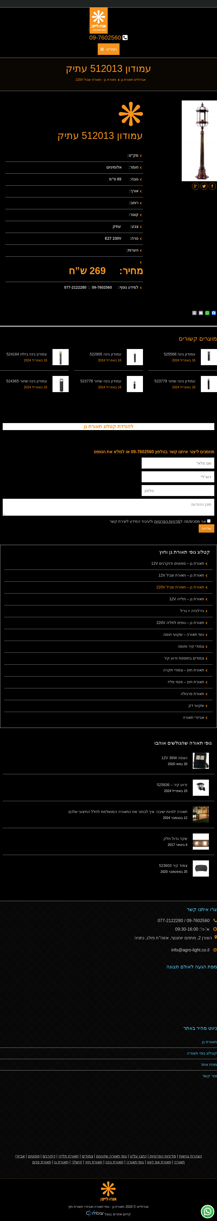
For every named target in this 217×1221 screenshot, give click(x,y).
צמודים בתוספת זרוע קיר (184, 658)
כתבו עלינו (138, 1156)
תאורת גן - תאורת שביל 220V (96, 80)
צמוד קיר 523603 (173, 865)
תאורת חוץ (93, 1162)
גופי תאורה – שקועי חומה (183, 634)
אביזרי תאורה (193, 717)
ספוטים (34, 1156)
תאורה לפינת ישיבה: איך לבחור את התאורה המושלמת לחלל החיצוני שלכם (127, 812)
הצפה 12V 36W (174, 758)
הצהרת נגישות (190, 1156)
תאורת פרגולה (192, 694)
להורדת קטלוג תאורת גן (108, 426)
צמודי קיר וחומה (191, 646)
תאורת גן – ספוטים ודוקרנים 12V (177, 563)
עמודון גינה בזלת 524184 (26, 354)
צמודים (87, 1156)
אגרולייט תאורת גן (133, 80)
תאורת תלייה (68, 1156)
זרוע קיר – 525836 (172, 785)
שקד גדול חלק (175, 838)
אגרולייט (143, 1207)
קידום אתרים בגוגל (117, 1214)
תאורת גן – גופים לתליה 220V (180, 622)
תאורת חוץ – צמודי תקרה (183, 670)
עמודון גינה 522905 (105, 354)
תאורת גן (209, 1041)
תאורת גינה (114, 1162)
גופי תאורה (135, 1162)
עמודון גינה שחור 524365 (26, 381)
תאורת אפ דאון (159, 1162)
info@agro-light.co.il (191, 950)
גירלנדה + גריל (192, 611)
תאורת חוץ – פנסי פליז (186, 682)
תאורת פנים (41, 1162)
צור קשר (209, 1075)
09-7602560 (108, 37)
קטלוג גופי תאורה (202, 1053)
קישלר (77, 1162)
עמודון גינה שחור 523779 (175, 381)
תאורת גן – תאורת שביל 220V (180, 587)
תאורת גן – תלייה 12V (186, 599)
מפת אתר (209, 1064)
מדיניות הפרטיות (167, 521)
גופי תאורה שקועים (111, 1156)
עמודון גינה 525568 (180, 354)
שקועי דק (196, 705)
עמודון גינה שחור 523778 (100, 381)
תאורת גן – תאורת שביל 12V (181, 575)
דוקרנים (49, 1156)
